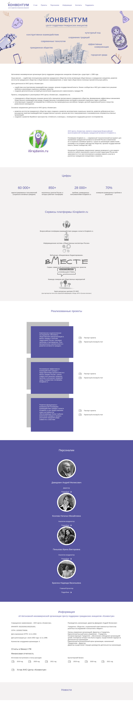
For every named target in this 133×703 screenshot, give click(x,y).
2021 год (50, 664)
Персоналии (82, 6)
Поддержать (117, 6)
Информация (95, 6)
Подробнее (65, 493)
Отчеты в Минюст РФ (21, 652)
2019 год (17, 664)
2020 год (34, 664)
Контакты (106, 6)
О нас (63, 6)
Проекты (72, 6)
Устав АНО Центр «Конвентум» (28, 672)
